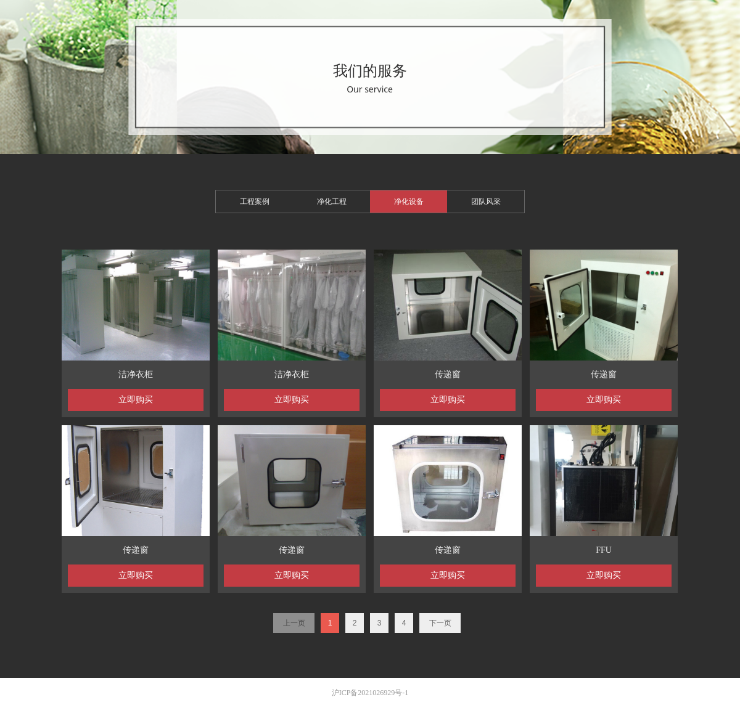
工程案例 (254, 201)
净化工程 (332, 201)
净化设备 (409, 201)
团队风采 (486, 201)
